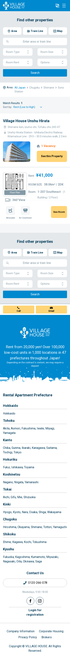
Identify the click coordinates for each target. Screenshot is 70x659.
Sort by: (7, 107)
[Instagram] (40, 601)
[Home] (35, 332)
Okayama (23, 527)
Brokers (46, 637)
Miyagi (49, 428)
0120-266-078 (37, 582)
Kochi (27, 542)
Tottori (47, 527)
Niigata (18, 482)
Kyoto (17, 512)
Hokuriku (10, 459)
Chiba (6, 448)
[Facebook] (30, 601)
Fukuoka (8, 557)
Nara (25, 512)
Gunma (16, 448)
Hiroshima (9, 527)
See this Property (52, 156)
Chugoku (10, 519)
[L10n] (57, 6)
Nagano (8, 482)
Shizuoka (29, 497)
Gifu (13, 497)
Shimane (36, 527)
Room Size (52, 52)
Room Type (17, 52)
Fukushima (28, 428)
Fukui (6, 467)
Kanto (7, 440)
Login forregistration (35, 612)
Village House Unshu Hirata (26, 121)
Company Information (21, 631)
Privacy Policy (27, 637)
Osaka (33, 512)
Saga (38, 561)
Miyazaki (52, 557)
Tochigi (7, 452)
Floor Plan (15, 192)
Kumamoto (38, 557)
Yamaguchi (60, 527)
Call (19, 311)
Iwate (40, 428)
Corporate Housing (51, 631)
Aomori (15, 428)
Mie (19, 497)
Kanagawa (38, 448)
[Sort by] (28, 107)
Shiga (42, 512)
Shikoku (9, 534)
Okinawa (28, 561)
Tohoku (9, 421)
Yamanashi (31, 482)
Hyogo (7, 512)
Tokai (7, 489)
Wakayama (54, 512)
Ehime (7, 542)
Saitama (51, 448)
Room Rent (17, 62)
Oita (19, 561)
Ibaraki (26, 448)
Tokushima (39, 542)
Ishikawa (17, 467)
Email (51, 311)
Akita (6, 428)
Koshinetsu (11, 474)
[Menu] (64, 6)
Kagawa (17, 542)
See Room (59, 212)
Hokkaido (10, 406)
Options (52, 62)
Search (35, 73)
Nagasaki (9, 561)
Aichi (6, 497)
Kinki (7, 504)
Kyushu (8, 549)
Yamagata (9, 433)
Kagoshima (22, 557)
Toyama (29, 467)
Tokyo (17, 452)
